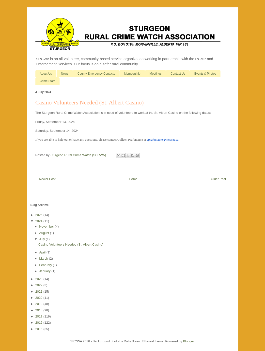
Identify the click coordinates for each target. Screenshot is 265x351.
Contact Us (178, 73)
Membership (132, 73)
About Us (46, 73)
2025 (39, 215)
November (47, 226)
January (45, 271)
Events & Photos (205, 73)
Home (133, 179)
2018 (39, 310)
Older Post (218, 179)
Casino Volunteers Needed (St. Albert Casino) (70, 244)
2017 (39, 316)
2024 (39, 221)
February (46, 265)
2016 (39, 322)
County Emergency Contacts (96, 73)
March (44, 258)
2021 (39, 291)
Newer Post (47, 179)
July (42, 239)
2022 (39, 285)
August (44, 233)
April (43, 252)
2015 (39, 329)
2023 (39, 279)
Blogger (188, 341)
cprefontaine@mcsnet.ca (163, 139)
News (64, 73)
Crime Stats (47, 81)
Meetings (156, 73)
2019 (39, 304)
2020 (39, 298)
